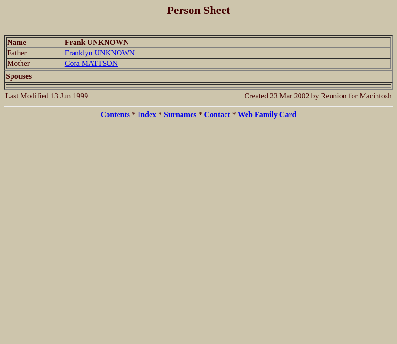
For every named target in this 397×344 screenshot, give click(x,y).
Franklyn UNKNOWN (100, 53)
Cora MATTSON (91, 63)
